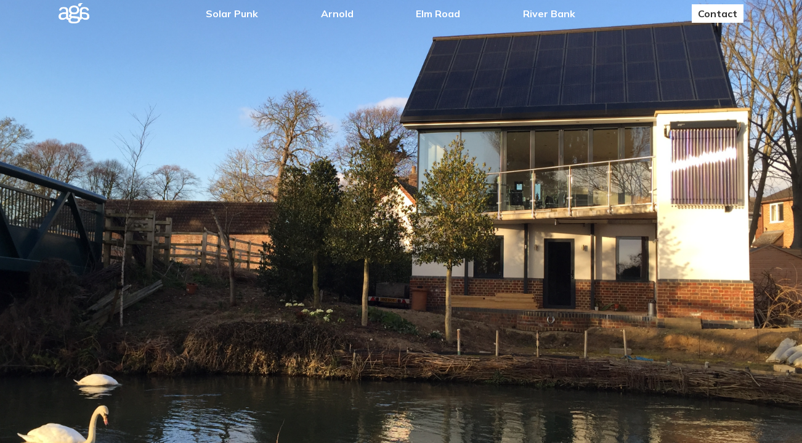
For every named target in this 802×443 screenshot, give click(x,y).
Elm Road (438, 13)
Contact (717, 13)
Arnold (337, 13)
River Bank (549, 13)
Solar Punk (232, 13)
